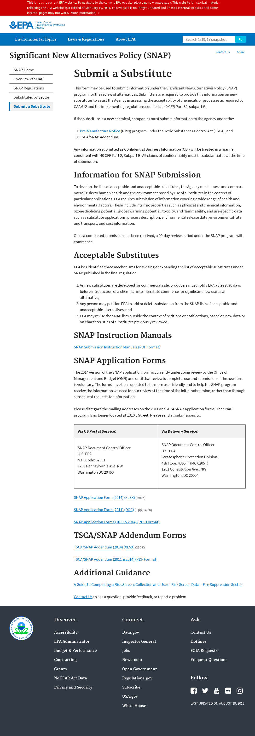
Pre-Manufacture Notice (100, 131)
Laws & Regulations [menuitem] (86, 39)
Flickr (228, 691)
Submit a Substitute (32, 106)
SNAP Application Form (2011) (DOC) (104, 509)
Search (240, 39)
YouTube (217, 691)
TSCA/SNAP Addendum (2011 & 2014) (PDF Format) (115, 559)
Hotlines (199, 642)
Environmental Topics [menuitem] (35, 39)
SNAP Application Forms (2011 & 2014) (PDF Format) (117, 521)
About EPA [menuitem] (125, 39)
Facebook (194, 691)
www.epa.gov (161, 2)
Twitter (205, 691)
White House (134, 706)
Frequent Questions (209, 660)
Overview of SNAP (28, 79)
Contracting (65, 660)
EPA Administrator (71, 642)
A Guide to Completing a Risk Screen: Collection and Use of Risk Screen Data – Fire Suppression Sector (158, 584)
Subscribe (131, 687)
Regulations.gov (137, 678)
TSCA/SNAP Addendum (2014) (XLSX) (104, 547)
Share (241, 52)
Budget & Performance (75, 651)
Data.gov (130, 632)
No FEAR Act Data (70, 678)
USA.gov (130, 697)
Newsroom (132, 660)
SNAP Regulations (29, 88)
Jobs (126, 651)
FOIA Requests (204, 651)
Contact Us (223, 52)
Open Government (139, 669)
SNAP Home (24, 69)
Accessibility (66, 632)
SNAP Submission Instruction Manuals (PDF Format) (117, 347)
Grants (60, 669)
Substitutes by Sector (31, 97)
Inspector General (139, 642)
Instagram (240, 691)
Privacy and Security (73, 687)
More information (83, 13)
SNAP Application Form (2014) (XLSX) (104, 497)
